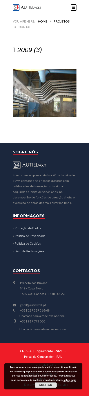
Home (42, 21)
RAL (59, 356)
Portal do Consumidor (39, 356)
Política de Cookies (28, 243)
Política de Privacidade (30, 236)
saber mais (70, 380)
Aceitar (45, 385)
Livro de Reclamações (29, 251)
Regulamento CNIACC (50, 351)
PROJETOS (62, 21)
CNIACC (26, 351)
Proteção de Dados (28, 228)
